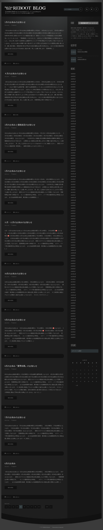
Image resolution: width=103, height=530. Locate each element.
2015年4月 (73, 334)
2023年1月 (73, 144)
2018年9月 (73, 255)
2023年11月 (73, 121)
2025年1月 (73, 99)
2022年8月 (73, 155)
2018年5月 (73, 263)
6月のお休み (10, 463)
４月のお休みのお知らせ (15, 73)
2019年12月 (73, 223)
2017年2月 (73, 292)
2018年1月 (73, 271)
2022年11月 (73, 147)
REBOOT (14, 25)
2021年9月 (73, 179)
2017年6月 (73, 284)
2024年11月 (73, 105)
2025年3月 (73, 97)
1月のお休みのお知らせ (15, 171)
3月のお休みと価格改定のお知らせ (20, 125)
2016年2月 (73, 316)
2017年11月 (73, 273)
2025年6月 (73, 92)
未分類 (16, 114)
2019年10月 (73, 229)
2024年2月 (73, 118)
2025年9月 (73, 84)
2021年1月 (73, 194)
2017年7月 (73, 281)
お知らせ (17, 63)
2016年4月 (73, 310)
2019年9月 (73, 231)
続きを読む (10, 54)
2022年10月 (73, 150)
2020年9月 (73, 202)
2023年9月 (73, 126)
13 (46, 506)
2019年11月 (73, 226)
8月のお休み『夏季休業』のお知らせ (21, 366)
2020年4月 (73, 213)
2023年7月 (73, 131)
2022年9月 (73, 152)
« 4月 (77, 385)
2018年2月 (73, 268)
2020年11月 (73, 197)
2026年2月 (73, 76)
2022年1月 (73, 171)
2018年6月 (73, 260)
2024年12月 (73, 102)
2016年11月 (73, 297)
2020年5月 (73, 210)
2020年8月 (73, 205)
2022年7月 (73, 157)
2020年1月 (73, 221)
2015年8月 (73, 323)
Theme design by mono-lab (57, 527)
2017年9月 (73, 279)
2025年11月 (73, 81)
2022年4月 (73, 165)
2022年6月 (73, 160)
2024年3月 (73, 115)
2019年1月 (73, 247)
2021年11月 (73, 173)
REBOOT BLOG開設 (82, 51)
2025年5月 (73, 94)
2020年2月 (73, 218)
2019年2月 (73, 244)
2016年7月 (73, 305)
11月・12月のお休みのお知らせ (18, 222)
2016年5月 (73, 308)
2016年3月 (73, 313)
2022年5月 (73, 163)
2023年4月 (73, 139)
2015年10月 (73, 318)
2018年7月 (73, 258)
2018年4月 (73, 265)
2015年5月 (73, 331)
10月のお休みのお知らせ (15, 274)
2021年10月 (73, 176)
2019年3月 (73, 242)
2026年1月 (73, 78)
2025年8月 (73, 86)
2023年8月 (73, 128)
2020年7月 (73, 208)
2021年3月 (73, 189)
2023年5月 (73, 136)
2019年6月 (73, 237)
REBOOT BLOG (46, 527)
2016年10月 (73, 300)
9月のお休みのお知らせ (15, 320)
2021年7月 (73, 181)
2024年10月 (73, 107)
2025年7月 (73, 89)
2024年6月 (73, 113)
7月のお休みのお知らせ (15, 417)
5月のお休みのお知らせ (15, 22)
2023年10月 (73, 123)
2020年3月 (73, 215)
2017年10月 (73, 276)
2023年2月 (73, 142)
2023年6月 (73, 134)
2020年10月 (73, 200)
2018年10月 (73, 252)
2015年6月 (73, 329)
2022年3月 (73, 168)
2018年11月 (73, 250)
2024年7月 (73, 110)
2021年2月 (73, 192)
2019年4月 (73, 239)
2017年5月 (73, 287)
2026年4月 (73, 73)
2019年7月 (73, 234)
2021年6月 (73, 184)
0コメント (8, 63)
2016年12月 (73, 294)
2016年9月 (73, 302)
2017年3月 (73, 289)
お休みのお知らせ (82, 59)
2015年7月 (73, 326)
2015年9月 (73, 321)
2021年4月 (73, 186)
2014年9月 (73, 337)
